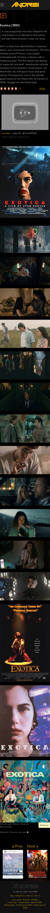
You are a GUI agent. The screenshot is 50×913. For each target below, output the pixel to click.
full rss (37, 895)
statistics (34, 899)
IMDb (42, 88)
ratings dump (23, 902)
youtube (5, 133)
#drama (16, 824)
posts (19, 899)
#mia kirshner (6, 827)
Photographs (9, 905)
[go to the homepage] (25, 4)
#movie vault (5, 824)
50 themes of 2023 (24, 905)
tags (12, 895)
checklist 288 (36, 902)
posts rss (29, 895)
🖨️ (28, 832)
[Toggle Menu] (2, 5)
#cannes (25, 824)
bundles (26, 899)
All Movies (44, 825)
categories (19, 895)
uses (14, 899)
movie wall (12, 902)
